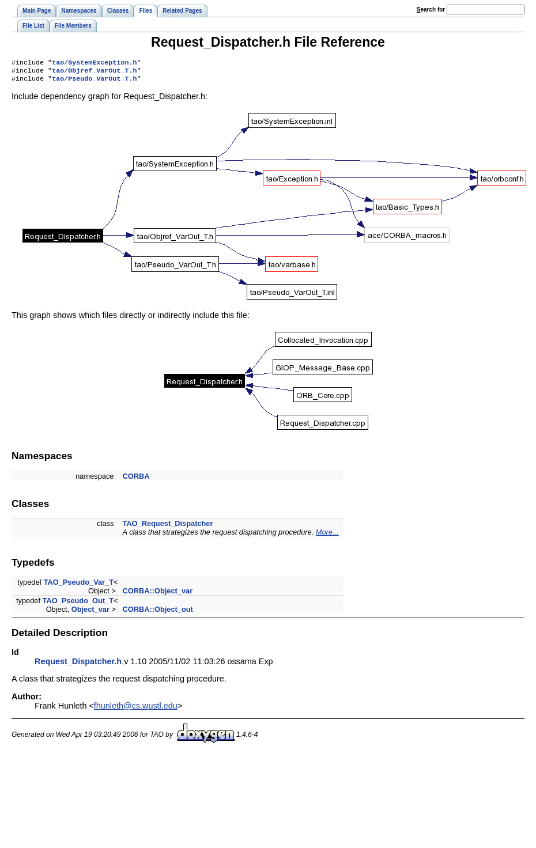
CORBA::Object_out (158, 612)
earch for (431, 9)
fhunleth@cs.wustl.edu (136, 709)
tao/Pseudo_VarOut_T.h (94, 81)
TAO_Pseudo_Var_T (79, 585)
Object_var (90, 612)
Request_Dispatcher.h (78, 664)
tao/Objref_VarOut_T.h (94, 72)
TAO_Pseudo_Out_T (78, 604)
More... (327, 535)
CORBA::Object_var (158, 594)
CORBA (136, 479)
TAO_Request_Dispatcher (168, 527)
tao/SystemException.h (94, 63)
